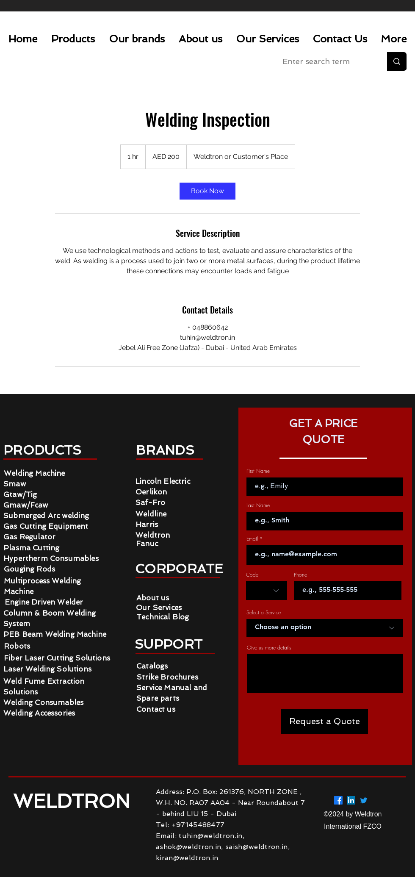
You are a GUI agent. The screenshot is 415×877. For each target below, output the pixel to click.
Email (252, 538)
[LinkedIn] (351, 800)
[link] (207, 191)
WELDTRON (74, 801)
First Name (258, 471)
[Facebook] (338, 800)
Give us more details (269, 647)
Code (252, 574)
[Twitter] (364, 800)
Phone (300, 574)
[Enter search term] (325, 61)
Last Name (258, 505)
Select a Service (263, 612)
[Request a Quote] (324, 721)
